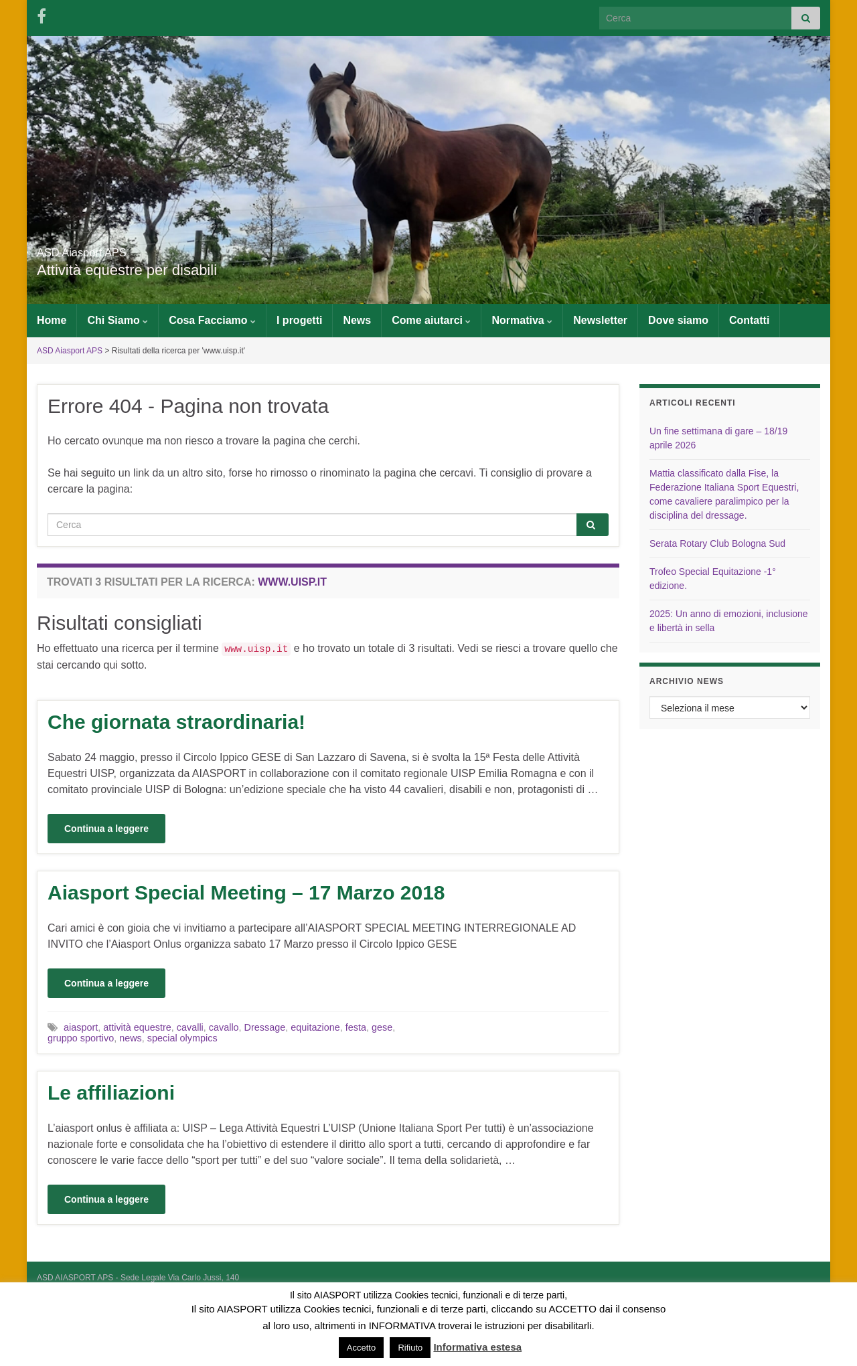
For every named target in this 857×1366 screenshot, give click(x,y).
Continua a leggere (106, 828)
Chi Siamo (117, 320)
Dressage (265, 1027)
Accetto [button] (361, 1348)
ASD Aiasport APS (119, 249)
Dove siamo (678, 320)
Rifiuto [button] (410, 1348)
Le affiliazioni (111, 1093)
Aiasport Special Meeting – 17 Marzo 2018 (246, 892)
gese (382, 1027)
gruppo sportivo (81, 1038)
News (357, 320)
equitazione (315, 1027)
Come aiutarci (431, 320)
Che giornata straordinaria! (176, 722)
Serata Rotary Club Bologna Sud (717, 543)
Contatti (749, 320)
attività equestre (137, 1027)
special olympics (182, 1038)
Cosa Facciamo (212, 320)
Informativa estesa (477, 1347)
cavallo (224, 1027)
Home (51, 320)
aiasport (81, 1027)
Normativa (521, 320)
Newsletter (600, 320)
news (130, 1038)
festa (355, 1027)
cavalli (190, 1027)
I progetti (299, 320)
